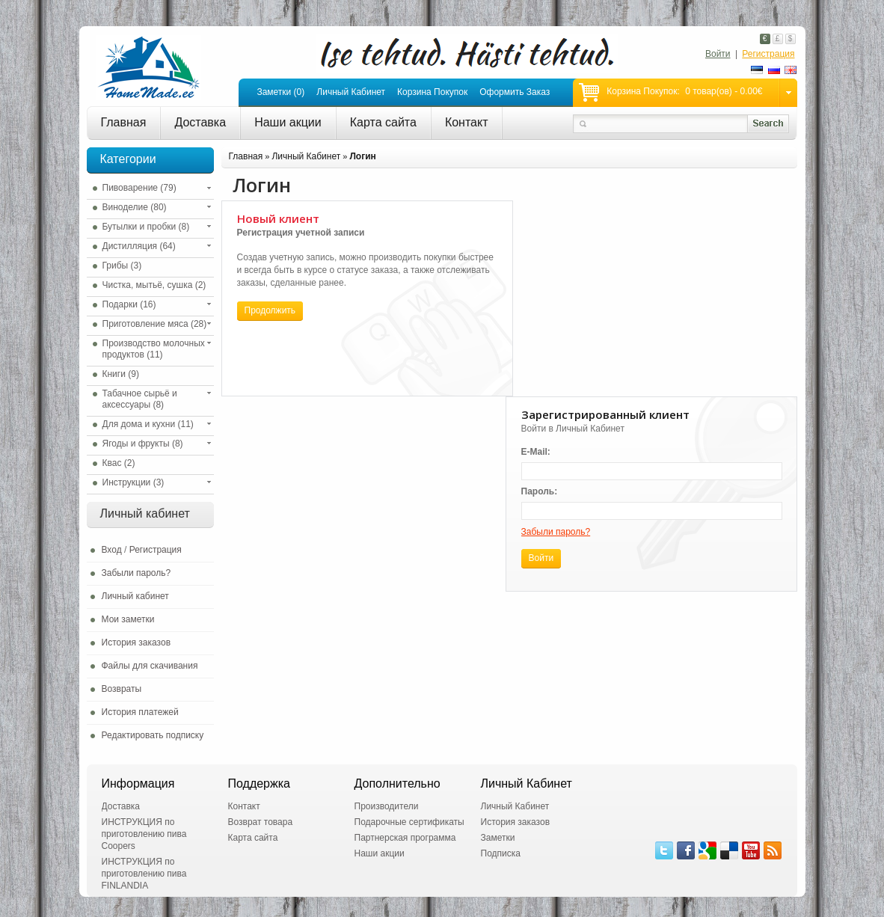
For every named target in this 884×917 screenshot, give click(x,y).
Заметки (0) (280, 92)
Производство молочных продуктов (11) (153, 349)
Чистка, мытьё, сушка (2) (154, 285)
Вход (112, 550)
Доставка (200, 122)
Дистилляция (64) (139, 246)
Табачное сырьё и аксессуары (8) (139, 399)
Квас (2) (118, 463)
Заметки (498, 837)
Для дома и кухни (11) (148, 424)
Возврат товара (260, 822)
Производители (386, 806)
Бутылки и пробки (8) (146, 226)
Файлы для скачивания (150, 665)
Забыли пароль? (136, 573)
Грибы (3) (122, 265)
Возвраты (122, 689)
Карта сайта (383, 122)
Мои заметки (128, 619)
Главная (124, 122)
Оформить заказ (514, 92)
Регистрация (768, 54)
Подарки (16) (129, 304)
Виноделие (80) (134, 207)
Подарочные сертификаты (409, 822)
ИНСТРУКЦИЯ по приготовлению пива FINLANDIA (144, 873)
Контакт (466, 122)
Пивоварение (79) (139, 188)
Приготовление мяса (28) (154, 324)
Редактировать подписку (153, 735)
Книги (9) (120, 374)
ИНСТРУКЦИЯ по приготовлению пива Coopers (144, 834)
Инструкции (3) (133, 482)
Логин (362, 156)
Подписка (501, 853)
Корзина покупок (432, 92)
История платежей (140, 712)
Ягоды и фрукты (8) (142, 443)
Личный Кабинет (305, 156)
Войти (718, 54)
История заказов (136, 642)
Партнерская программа (405, 837)
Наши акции (288, 122)
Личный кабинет (350, 92)
